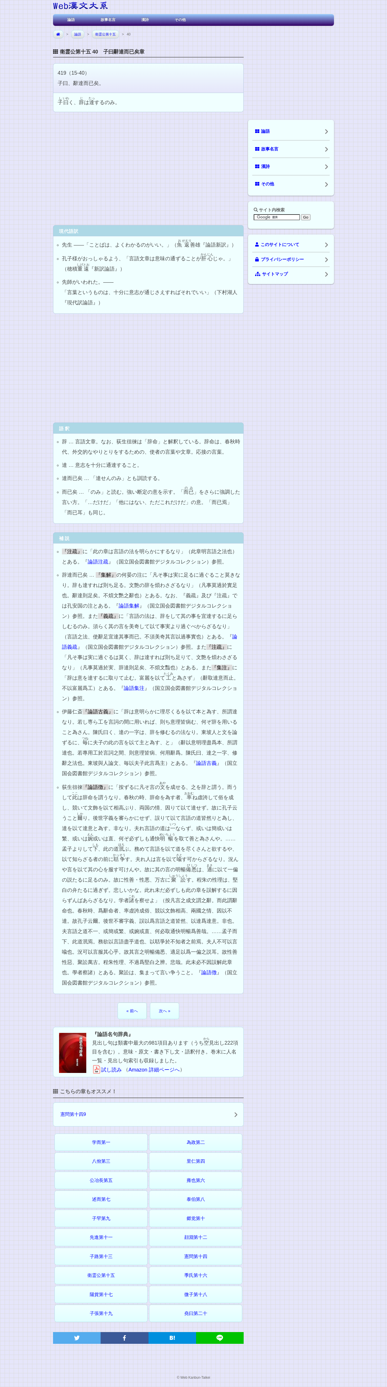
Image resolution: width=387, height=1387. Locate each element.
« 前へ (132, 1011)
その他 (180, 19)
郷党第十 (196, 1218)
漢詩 (145, 19)
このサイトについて (277, 244)
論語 (71, 19)
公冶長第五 (101, 1180)
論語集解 (129, 606)
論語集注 (134, 688)
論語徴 (209, 972)
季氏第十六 (195, 1275)
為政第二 (196, 1142)
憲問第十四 (195, 1256)
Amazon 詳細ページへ (154, 1070)
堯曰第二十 (195, 1313)
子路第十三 (101, 1256)
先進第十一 (101, 1237)
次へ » (164, 1011)
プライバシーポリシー (279, 259)
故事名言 (108, 19)
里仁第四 (196, 1161)
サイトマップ (271, 274)
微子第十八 (195, 1294)
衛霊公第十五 (105, 34)
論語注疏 (98, 562)
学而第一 (101, 1142)
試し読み (107, 1069)
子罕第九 (101, 1218)
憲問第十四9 (73, 1114)
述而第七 (101, 1199)
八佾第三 (101, 1161)
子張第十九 (101, 1313)
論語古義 (206, 763)
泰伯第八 (196, 1199)
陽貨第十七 (101, 1294)
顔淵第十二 (195, 1237)
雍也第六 (196, 1180)
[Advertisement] (148, 168)
